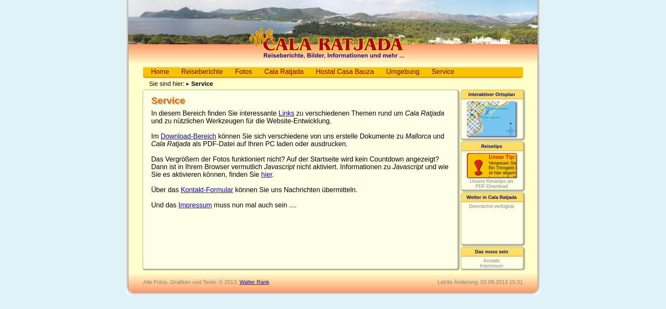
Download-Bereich (188, 136)
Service (443, 71)
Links (286, 113)
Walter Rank (254, 282)
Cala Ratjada (284, 71)
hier (266, 174)
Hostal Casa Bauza (345, 71)
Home (160, 71)
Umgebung (402, 71)
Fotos (243, 71)
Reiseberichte (202, 71)
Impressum (195, 205)
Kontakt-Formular (207, 189)
